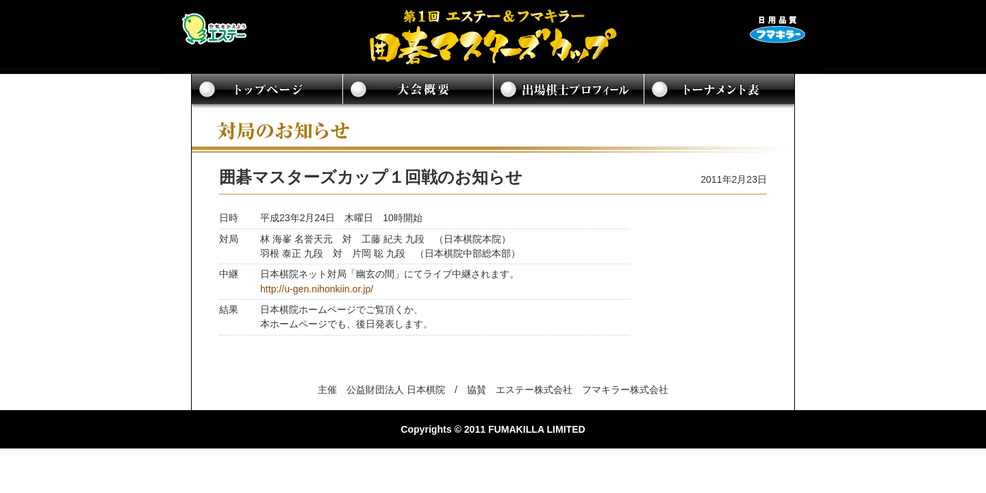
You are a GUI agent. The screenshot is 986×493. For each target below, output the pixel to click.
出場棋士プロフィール (568, 91)
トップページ (267, 91)
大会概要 (417, 91)
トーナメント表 (719, 91)
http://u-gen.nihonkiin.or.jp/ (316, 288)
